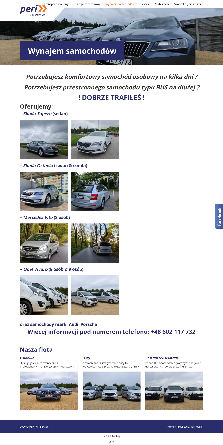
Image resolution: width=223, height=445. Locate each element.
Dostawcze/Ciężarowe (162, 358)
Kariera (144, 4)
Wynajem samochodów (120, 4)
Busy (86, 358)
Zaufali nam (161, 4)
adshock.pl (197, 426)
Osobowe (27, 358)
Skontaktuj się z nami (187, 4)
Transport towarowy (87, 4)
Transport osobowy (56, 4)
